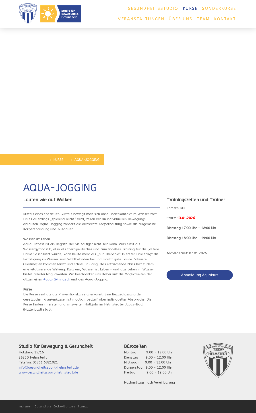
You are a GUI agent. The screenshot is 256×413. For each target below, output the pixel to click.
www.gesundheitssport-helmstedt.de (48, 372)
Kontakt (225, 19)
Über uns (180, 19)
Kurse (190, 8)
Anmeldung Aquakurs (199, 275)
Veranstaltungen (141, 19)
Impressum (25, 406)
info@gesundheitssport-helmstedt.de (49, 367)
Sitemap (82, 406)
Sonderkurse (219, 8)
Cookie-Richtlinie (64, 406)
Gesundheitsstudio (153, 8)
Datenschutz (43, 406)
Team (203, 19)
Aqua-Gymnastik (56, 279)
